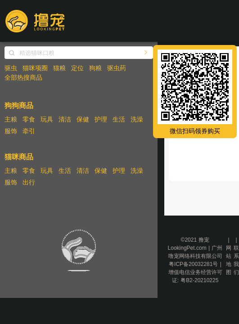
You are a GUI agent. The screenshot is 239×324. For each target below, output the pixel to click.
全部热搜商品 (23, 77)
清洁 (65, 119)
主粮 (11, 119)
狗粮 (95, 68)
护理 (101, 119)
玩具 (47, 119)
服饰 (11, 131)
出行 (29, 182)
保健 (83, 119)
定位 (77, 68)
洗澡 (137, 119)
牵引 (29, 131)
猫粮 (59, 68)
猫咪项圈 (35, 68)
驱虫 (11, 68)
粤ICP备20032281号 (193, 264)
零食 (29, 119)
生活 (119, 119)
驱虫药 (116, 68)
